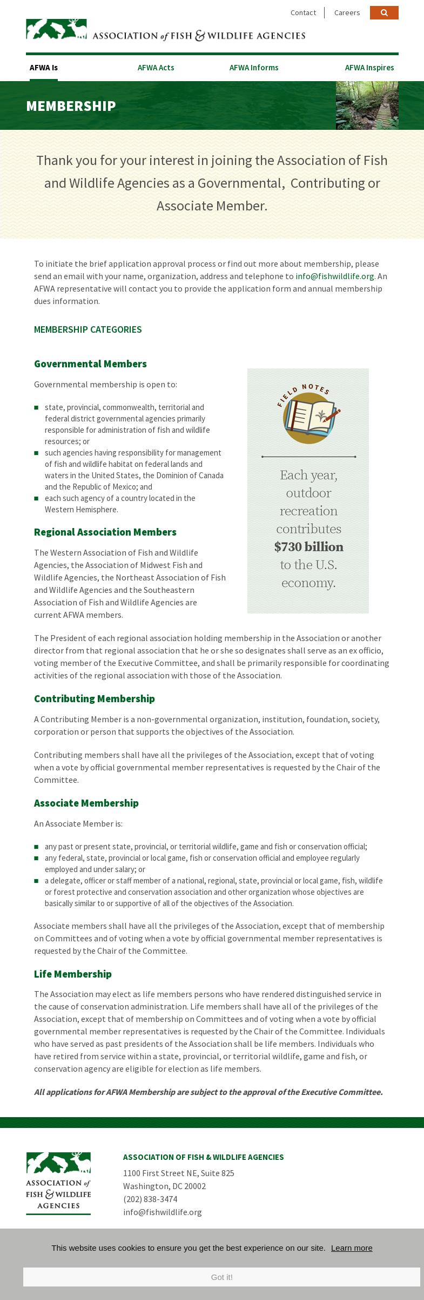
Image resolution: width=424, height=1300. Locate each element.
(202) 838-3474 (150, 1198)
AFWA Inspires (369, 67)
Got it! (222, 1277)
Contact (303, 12)
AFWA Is (44, 67)
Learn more (352, 1247)
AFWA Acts (156, 67)
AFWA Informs (254, 67)
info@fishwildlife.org (334, 275)
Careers (347, 12)
